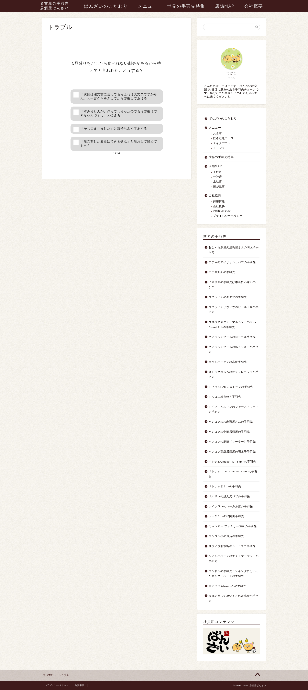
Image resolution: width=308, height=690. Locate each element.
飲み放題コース (223, 138)
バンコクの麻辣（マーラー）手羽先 (232, 441)
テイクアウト (222, 143)
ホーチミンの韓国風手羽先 (226, 516)
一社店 (217, 176)
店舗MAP (224, 6)
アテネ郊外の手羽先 (222, 272)
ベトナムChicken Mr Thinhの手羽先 (232, 461)
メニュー (147, 6)
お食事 (217, 133)
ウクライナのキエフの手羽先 (228, 297)
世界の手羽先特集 (186, 6)
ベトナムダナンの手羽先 (225, 486)
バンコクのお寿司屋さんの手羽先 (231, 421)
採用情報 (219, 201)
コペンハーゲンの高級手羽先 (228, 362)
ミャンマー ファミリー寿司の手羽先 (233, 526)
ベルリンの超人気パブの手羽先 (229, 496)
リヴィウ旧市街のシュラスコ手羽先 (232, 546)
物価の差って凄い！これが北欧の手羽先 (234, 598)
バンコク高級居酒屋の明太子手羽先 (232, 451)
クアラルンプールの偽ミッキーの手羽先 (234, 350)
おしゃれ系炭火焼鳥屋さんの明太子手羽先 (234, 250)
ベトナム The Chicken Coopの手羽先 (233, 474)
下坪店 (217, 172)
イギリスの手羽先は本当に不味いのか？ (232, 285)
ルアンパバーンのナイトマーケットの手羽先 (234, 559)
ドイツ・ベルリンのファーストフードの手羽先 (234, 409)
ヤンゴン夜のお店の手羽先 (226, 536)
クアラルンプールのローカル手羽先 (232, 337)
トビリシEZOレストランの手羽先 (231, 386)
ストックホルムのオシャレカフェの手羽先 (234, 375)
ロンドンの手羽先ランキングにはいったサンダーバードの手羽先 (234, 574)
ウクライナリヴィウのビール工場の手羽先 (234, 310)
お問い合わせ (222, 211)
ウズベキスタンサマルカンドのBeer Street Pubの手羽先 (232, 325)
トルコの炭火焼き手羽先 (225, 396)
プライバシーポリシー (228, 215)
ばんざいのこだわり (106, 6)
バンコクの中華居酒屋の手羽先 (229, 431)
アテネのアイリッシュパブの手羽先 (232, 262)
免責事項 (79, 685)
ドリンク (219, 147)
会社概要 (253, 6)
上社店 (217, 181)
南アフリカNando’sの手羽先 (227, 586)
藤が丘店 (219, 186)
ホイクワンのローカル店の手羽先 (231, 506)
